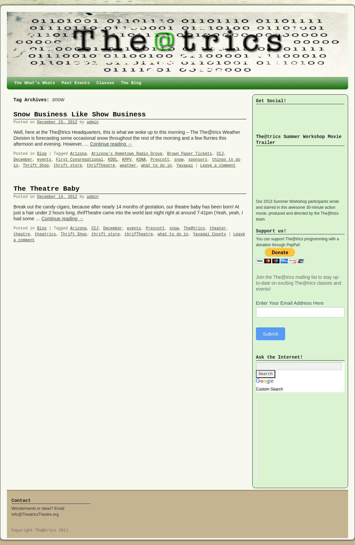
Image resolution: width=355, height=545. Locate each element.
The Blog (131, 83)
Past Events (76, 83)
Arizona (78, 154)
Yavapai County (209, 234)
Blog (42, 154)
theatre (21, 234)
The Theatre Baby (46, 189)
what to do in (156, 165)
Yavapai (185, 165)
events (44, 159)
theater (218, 228)
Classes (105, 83)
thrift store (67, 165)
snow (179, 159)
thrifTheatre (101, 165)
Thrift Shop (36, 165)
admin (92, 122)
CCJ (220, 154)
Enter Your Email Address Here (290, 303)
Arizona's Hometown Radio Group (127, 154)
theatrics (45, 234)
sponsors (197, 159)
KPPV (127, 159)
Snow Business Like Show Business (79, 114)
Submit (270, 334)
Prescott (160, 159)
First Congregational (79, 159)
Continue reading (111, 144)
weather (128, 165)
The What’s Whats (34, 83)
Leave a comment (218, 165)
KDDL (112, 159)
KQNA (141, 159)
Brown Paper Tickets (189, 154)
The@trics (194, 228)
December (22, 159)
